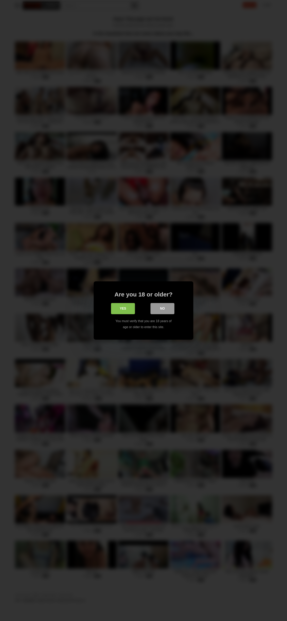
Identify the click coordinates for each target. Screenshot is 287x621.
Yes (123, 308)
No (162, 308)
